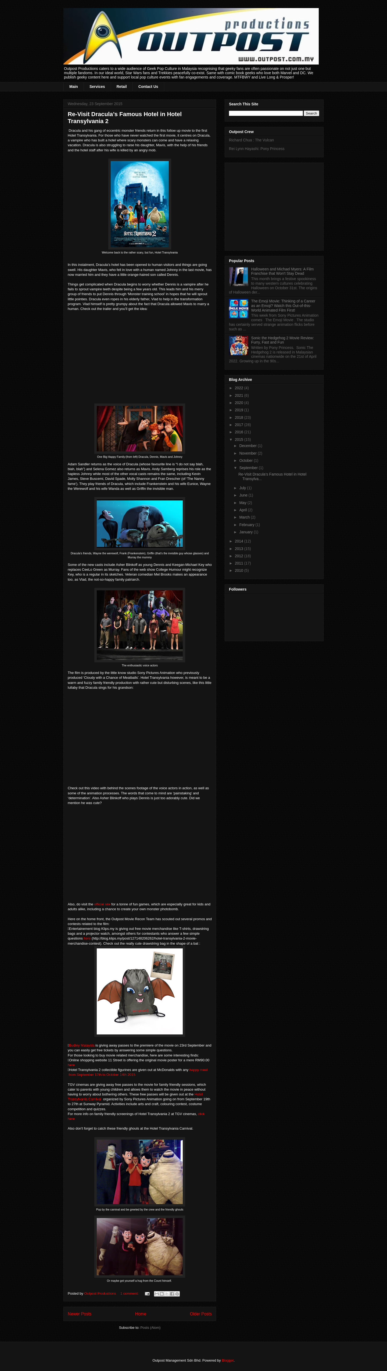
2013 (239, 549)
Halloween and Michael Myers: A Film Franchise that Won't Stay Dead (282, 271)
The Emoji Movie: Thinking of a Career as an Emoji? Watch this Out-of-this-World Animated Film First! (283, 305)
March (245, 517)
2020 (239, 403)
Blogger (228, 1360)
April (243, 510)
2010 (239, 570)
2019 (239, 410)
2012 (239, 556)
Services (97, 86)
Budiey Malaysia (82, 1045)
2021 (239, 395)
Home (140, 1314)
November (248, 453)
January (246, 532)
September (249, 468)
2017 (239, 425)
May (243, 503)
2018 (239, 417)
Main (73, 86)
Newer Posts (79, 1314)
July (243, 488)
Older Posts (201, 1314)
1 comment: (130, 1293)
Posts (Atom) (150, 1328)
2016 (239, 432)
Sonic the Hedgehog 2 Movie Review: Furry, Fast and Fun (282, 340)
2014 (239, 541)
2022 (239, 388)
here (88, 938)
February (247, 525)
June (243, 495)
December (248, 446)
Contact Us (148, 86)
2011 (239, 563)
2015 (239, 439)
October (246, 460)
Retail (122, 86)
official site (102, 904)
